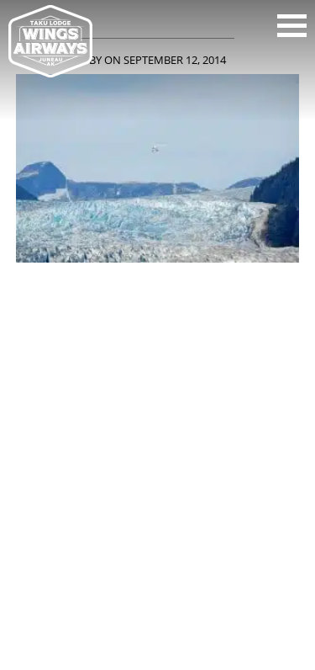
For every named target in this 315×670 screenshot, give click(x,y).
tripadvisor (275, 396)
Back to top (158, 609)
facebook (40, 396)
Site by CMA (222, 570)
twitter (181, 396)
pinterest (228, 396)
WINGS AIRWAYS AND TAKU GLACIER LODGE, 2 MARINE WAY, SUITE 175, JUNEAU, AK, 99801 (158, 461)
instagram (134, 396)
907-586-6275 (155, 481)
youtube (87, 396)
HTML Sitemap (158, 594)
